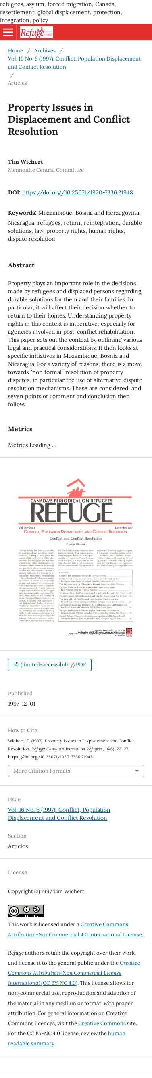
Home (15, 50)
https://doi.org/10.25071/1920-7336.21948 (77, 192)
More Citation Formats (42, 770)
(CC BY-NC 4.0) (74, 972)
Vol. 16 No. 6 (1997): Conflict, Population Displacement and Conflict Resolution (74, 62)
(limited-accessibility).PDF (52, 664)
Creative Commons (102, 1023)
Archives (45, 50)
